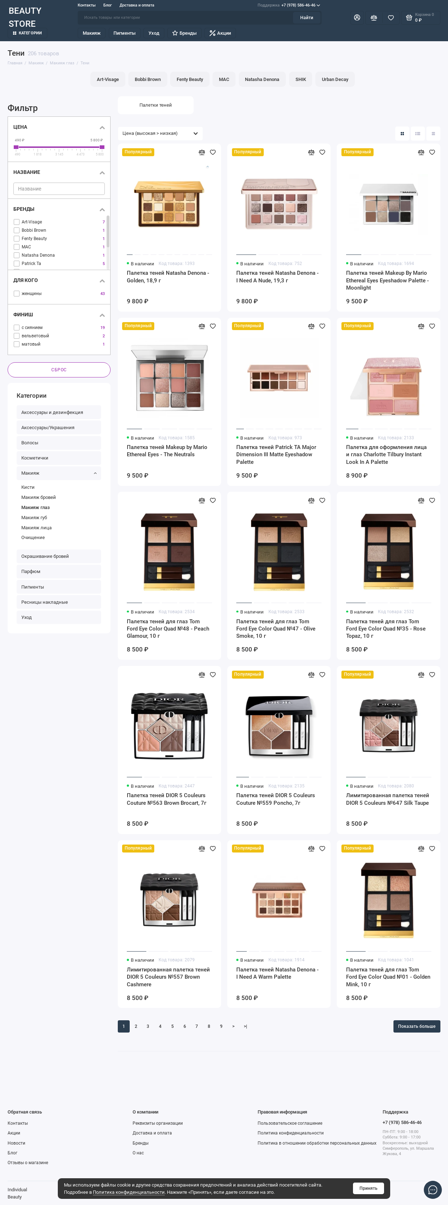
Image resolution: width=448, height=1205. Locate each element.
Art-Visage (108, 79)
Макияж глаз (35, 507)
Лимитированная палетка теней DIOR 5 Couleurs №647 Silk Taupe (387, 799)
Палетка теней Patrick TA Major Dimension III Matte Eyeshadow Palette (276, 454)
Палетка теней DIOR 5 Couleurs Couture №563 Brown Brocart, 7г (166, 799)
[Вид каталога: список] (418, 134)
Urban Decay (335, 79)
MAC (224, 79)
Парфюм (30, 571)
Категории (27, 33)
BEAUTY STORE (25, 18)
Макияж (92, 33)
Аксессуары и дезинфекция (52, 412)
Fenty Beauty (190, 79)
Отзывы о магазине (28, 1162)
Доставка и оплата (137, 5)
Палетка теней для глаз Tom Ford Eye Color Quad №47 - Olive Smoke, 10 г (275, 628)
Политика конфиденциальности (129, 1192)
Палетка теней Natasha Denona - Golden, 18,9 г (168, 276)
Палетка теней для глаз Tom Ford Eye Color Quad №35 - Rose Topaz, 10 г (386, 628)
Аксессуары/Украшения (47, 427)
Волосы (29, 442)
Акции (220, 33)
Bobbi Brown (148, 79)
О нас (138, 1152)
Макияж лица (36, 527)
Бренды (184, 33)
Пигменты (124, 33)
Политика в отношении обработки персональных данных (317, 1143)
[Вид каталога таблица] (433, 134)
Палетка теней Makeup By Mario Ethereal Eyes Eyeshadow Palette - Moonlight (387, 280)
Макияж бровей (38, 497)
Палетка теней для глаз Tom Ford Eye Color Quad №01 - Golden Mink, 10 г (388, 976)
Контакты (87, 5)
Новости (16, 1143)
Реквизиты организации (158, 1123)
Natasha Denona (262, 79)
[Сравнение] (374, 18)
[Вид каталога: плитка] (402, 134)
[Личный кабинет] (357, 18)
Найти (306, 17)
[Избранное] (391, 18)
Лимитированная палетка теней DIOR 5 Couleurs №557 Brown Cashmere (168, 976)
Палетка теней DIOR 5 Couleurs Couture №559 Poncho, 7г (275, 799)
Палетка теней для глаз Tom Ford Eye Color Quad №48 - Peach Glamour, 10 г (168, 628)
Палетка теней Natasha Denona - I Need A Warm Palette (277, 973)
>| (245, 1026)
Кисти (28, 487)
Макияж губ (34, 517)
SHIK (301, 79)
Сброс (59, 369)
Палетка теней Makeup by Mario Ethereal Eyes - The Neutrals (167, 451)
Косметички (34, 458)
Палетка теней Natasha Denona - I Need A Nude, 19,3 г (277, 276)
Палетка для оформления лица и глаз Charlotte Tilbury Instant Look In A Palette (386, 454)
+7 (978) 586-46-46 (289, 5)
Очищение (33, 537)
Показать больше (416, 1026)
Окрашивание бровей (45, 556)
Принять (368, 1188)
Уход (153, 33)
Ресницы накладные (44, 602)
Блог (107, 5)
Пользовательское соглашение (290, 1123)
